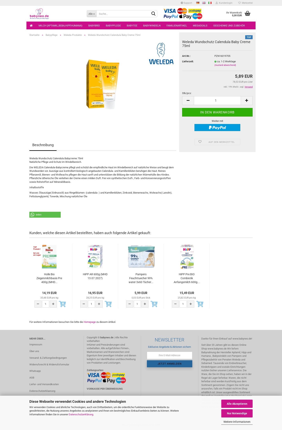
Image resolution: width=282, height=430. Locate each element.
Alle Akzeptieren (237, 403)
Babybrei (94, 25)
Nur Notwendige (237, 413)
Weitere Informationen (236, 421)
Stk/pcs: (187, 93)
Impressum (35, 344)
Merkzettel (245, 3)
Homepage (90, 321)
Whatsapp (35, 370)
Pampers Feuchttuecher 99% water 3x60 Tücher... (141, 278)
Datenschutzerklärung (81, 414)
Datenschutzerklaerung (42, 390)
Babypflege (113, 25)
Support (186, 3)
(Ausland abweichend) (225, 65)
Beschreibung (43, 145)
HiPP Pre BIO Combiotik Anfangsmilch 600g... (187, 278)
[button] (45, 215)
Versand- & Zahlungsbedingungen (48, 357)
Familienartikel (176, 25)
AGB (31, 377)
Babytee (132, 25)
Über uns (34, 351)
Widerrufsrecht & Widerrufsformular (49, 364)
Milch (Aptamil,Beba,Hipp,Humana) (60, 25)
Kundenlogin (224, 3)
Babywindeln (152, 25)
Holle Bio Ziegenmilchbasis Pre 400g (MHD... (49, 278)
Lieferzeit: (188, 61)
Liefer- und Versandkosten (44, 384)
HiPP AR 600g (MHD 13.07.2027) (95, 276)
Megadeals (200, 25)
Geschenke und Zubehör (229, 25)
